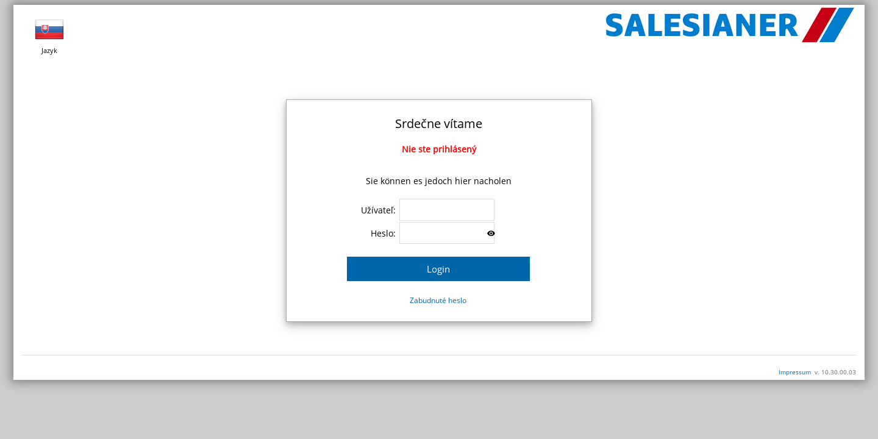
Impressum (795, 372)
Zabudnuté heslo (438, 300)
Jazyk (49, 35)
